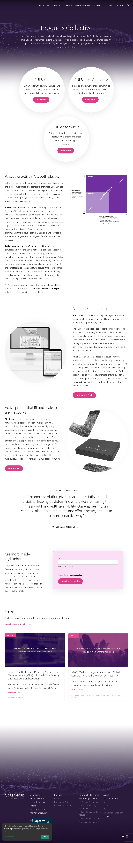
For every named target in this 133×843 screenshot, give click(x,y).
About (69, 5)
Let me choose (9, 837)
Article (106, 802)
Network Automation (15, 700)
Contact (119, 5)
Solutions (44, 5)
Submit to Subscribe (70, 581)
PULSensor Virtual (62, 805)
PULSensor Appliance (64, 802)
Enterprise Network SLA (89, 818)
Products (57, 5)
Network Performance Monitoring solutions (89, 796)
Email (60, 558)
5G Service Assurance (88, 802)
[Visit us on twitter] (123, 836)
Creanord (15, 5)
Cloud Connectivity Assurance (87, 807)
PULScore (58, 798)
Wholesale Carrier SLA (89, 821)
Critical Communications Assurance (90, 813)
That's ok (45, 837)
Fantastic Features (103, 5)
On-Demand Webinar (113, 812)
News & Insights (82, 5)
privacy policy (76, 575)
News (106, 805)
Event (106, 809)
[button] (128, 5)
